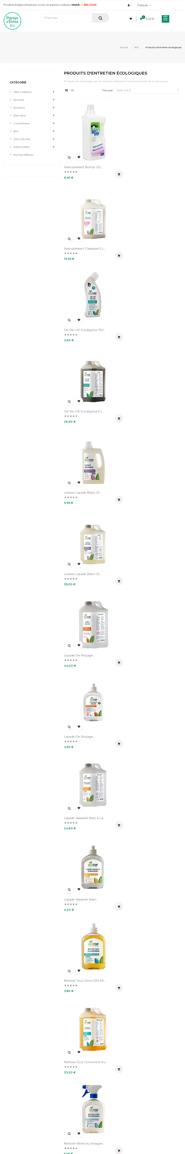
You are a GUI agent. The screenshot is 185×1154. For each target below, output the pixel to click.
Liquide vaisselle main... (141, 482)
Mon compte (15, 1069)
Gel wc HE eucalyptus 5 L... (145, 244)
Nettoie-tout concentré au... (146, 561)
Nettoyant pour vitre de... (144, 640)
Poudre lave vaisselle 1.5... (144, 878)
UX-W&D (52, 1126)
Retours (99, 1037)
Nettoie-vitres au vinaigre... (84, 640)
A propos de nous (106, 1017)
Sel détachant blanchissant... (85, 957)
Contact (99, 1050)
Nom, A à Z (149, 90)
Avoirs (6, 1093)
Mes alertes (9, 1113)
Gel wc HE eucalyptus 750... (84, 244)
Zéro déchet (22, 139)
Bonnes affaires (23, 154)
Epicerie (19, 99)
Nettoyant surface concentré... (87, 719)
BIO (16, 131)
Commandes (10, 1086)
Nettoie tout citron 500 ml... (84, 561)
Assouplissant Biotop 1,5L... (83, 165)
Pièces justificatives (15, 1106)
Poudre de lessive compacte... (148, 799)
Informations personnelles (19, 1079)
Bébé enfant (22, 146)
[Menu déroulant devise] (144, 5)
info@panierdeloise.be (16, 1029)
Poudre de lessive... (79, 878)
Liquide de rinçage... (79, 403)
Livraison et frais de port (110, 1030)
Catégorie (18, 82)
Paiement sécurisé (106, 1024)
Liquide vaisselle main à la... (84, 482)
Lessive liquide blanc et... (82, 323)
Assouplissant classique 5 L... (145, 165)
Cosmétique (22, 123)
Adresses (8, 1099)
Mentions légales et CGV (110, 1044)
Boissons (19, 107)
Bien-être (20, 115)
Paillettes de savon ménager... (147, 719)
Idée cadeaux (23, 91)
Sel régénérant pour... (141, 957)
